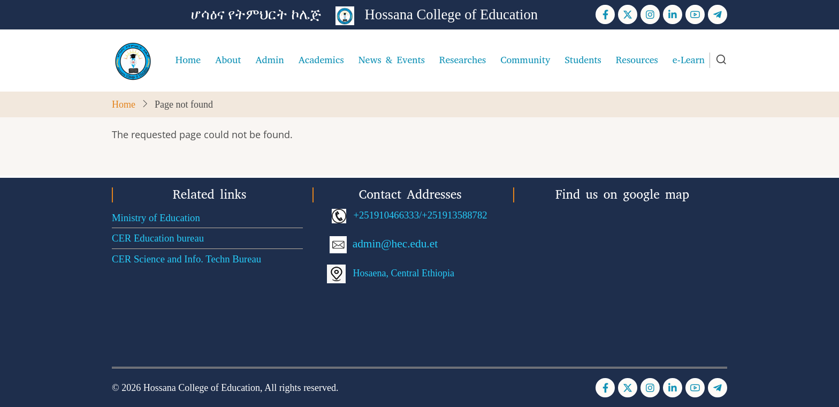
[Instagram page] (650, 14)
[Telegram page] (717, 14)
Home (188, 60)
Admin (269, 60)
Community (525, 60)
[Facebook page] (605, 14)
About (228, 60)
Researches (462, 60)
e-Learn (689, 60)
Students (583, 60)
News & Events (392, 60)
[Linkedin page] (672, 14)
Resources (637, 60)
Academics (321, 60)
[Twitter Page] (627, 14)
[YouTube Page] (695, 14)
